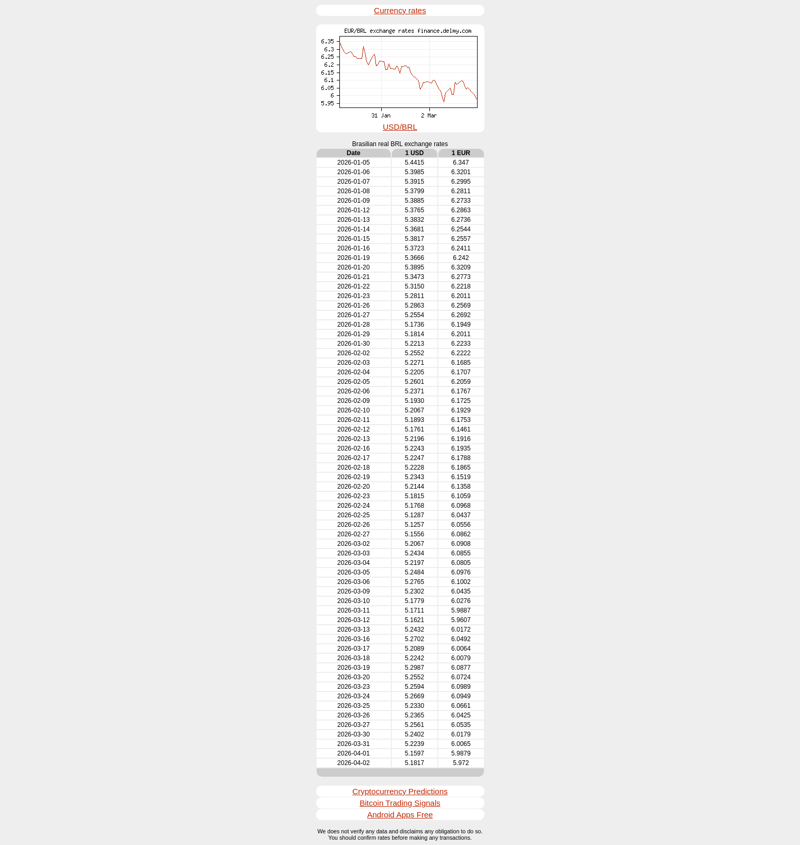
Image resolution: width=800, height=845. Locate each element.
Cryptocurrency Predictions (399, 791)
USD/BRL (400, 126)
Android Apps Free (400, 814)
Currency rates (400, 10)
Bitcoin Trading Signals (400, 802)
